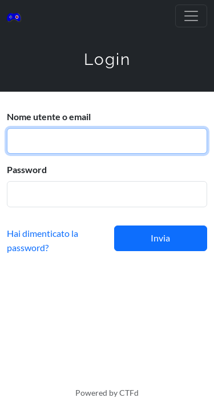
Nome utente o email (49, 116)
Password (27, 169)
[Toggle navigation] (191, 16)
